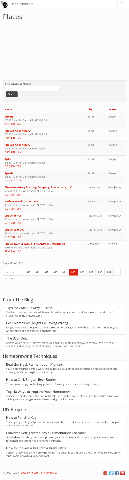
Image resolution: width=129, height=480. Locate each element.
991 (37, 272)
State (112, 109)
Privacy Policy (49, 472)
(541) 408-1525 (12, 123)
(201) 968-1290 (12, 194)
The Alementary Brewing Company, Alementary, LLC (38, 187)
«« (6, 272)
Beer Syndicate (22, 4)
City (90, 109)
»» (12, 278)
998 (100, 272)
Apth (7, 159)
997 (91, 272)
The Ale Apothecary (17, 131)
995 (73, 272)
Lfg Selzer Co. (13, 215)
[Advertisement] (64, 49)
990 (28, 272)
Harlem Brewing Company (21, 201)
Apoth (8, 116)
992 (46, 272)
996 (82, 272)
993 (55, 272)
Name (8, 109)
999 (109, 272)
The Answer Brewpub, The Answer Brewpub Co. (35, 244)
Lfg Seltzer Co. (14, 229)
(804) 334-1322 (12, 251)
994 (64, 272)
